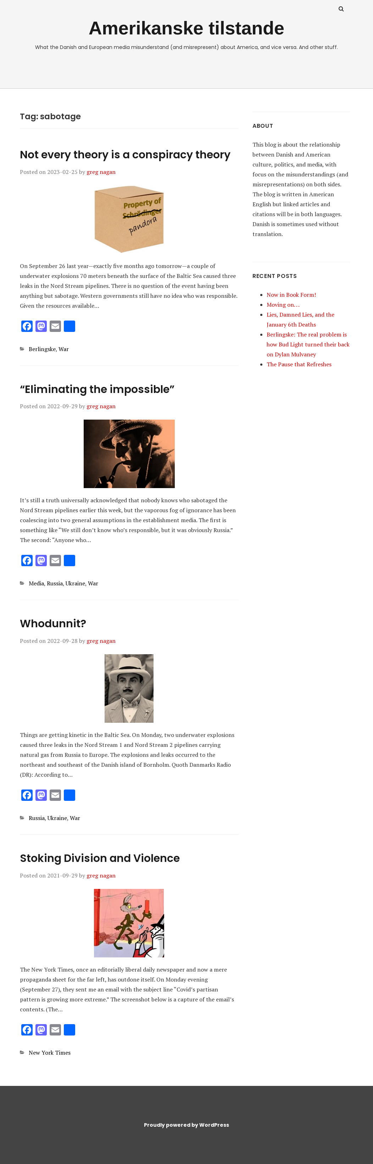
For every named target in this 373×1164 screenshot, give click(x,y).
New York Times (50, 1052)
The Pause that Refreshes (299, 364)
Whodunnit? (53, 623)
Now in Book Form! (291, 295)
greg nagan (101, 172)
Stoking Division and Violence (100, 858)
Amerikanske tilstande (186, 28)
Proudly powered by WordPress (186, 1125)
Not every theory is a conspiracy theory (125, 154)
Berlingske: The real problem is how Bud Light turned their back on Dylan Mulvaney (308, 344)
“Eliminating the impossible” (97, 389)
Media (36, 583)
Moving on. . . (283, 304)
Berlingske (42, 349)
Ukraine (75, 583)
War (64, 349)
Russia (55, 583)
